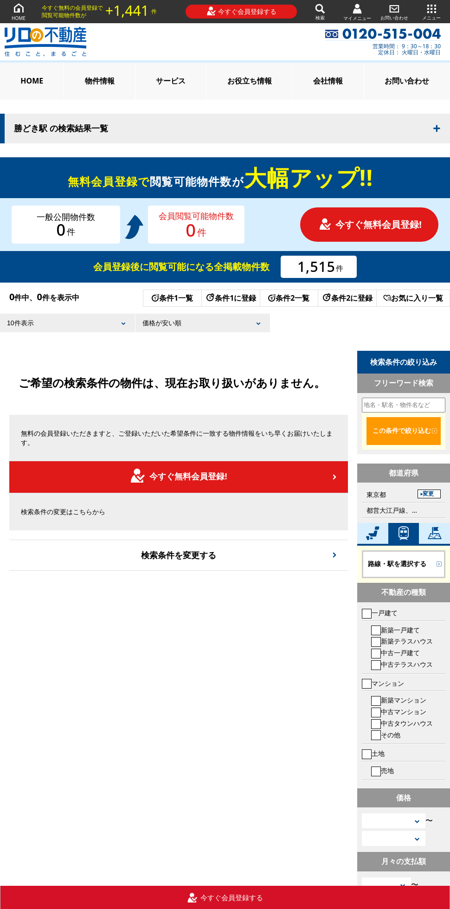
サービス (171, 81)
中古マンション (398, 711)
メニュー (431, 11)
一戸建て (380, 612)
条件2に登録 (347, 298)
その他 (385, 734)
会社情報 (328, 81)
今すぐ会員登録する (241, 11)
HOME (18, 11)
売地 (382, 770)
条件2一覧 (288, 298)
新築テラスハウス (402, 641)
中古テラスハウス (402, 664)
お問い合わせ (394, 11)
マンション (383, 683)
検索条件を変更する (178, 555)
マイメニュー (357, 11)
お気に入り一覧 (413, 298)
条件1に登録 (230, 298)
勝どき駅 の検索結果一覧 (61, 128)
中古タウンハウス (402, 723)
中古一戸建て (395, 652)
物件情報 (100, 81)
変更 (428, 493)
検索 (320, 11)
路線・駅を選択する (397, 563)
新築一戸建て (395, 629)
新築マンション (398, 700)
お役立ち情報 (249, 81)
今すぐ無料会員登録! (370, 224)
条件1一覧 (172, 298)
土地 (373, 753)
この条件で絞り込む (402, 430)
